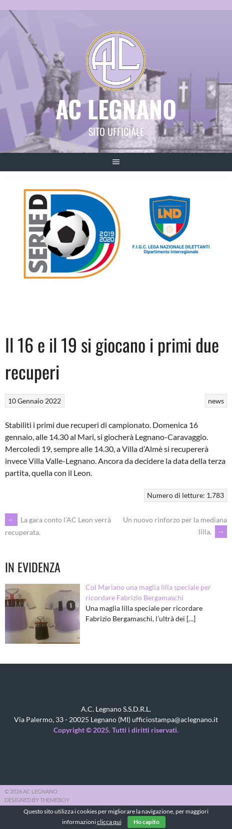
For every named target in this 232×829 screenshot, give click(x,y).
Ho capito (147, 822)
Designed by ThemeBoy (37, 800)
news (216, 401)
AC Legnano (116, 108)
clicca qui (109, 822)
